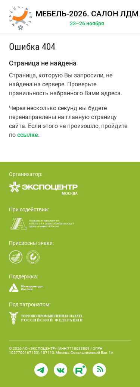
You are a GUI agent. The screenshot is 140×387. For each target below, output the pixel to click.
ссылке (27, 134)
